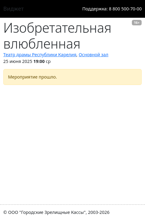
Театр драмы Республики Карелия (39, 54)
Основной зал (93, 54)
